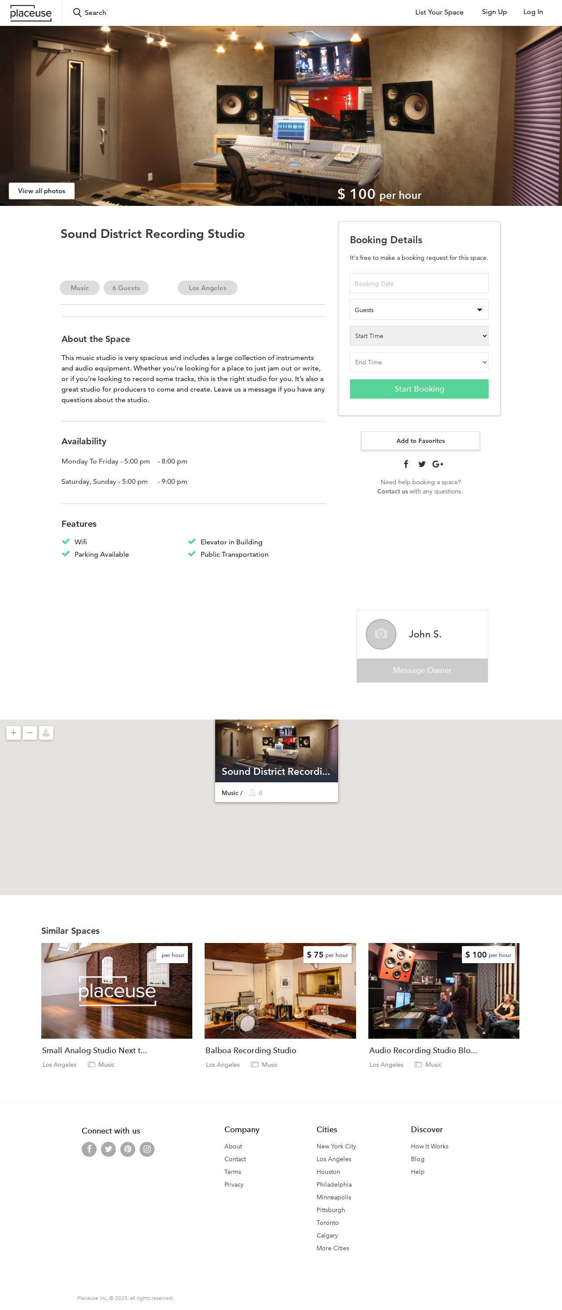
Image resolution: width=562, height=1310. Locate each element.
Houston (328, 1172)
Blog (418, 1159)
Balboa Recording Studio (250, 1051)
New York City (336, 1147)
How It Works (429, 1147)
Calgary (327, 1236)
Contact (235, 1159)
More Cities (333, 1248)
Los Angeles (208, 288)
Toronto (328, 1223)
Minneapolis (334, 1198)
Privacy (234, 1185)
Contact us (392, 491)
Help (418, 1172)
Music (80, 288)
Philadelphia (334, 1185)
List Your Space (439, 12)
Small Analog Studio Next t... (94, 1051)
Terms (232, 1172)
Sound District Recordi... (276, 771)
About (233, 1147)
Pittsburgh (331, 1210)
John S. (425, 634)
